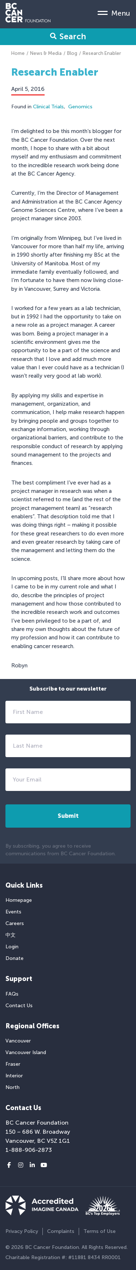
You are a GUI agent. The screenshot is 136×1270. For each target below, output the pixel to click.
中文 (10, 935)
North (12, 1087)
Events (13, 912)
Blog (72, 53)
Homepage (18, 900)
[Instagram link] (20, 1165)
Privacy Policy (21, 1231)
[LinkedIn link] (32, 1165)
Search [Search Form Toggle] (68, 36)
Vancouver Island (25, 1052)
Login (11, 947)
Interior (14, 1076)
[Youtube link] (44, 1165)
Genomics (80, 107)
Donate (14, 958)
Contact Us (19, 1005)
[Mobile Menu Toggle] (114, 12)
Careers (14, 923)
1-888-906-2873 (28, 1149)
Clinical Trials (48, 107)
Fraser (12, 1064)
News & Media (46, 53)
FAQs (11, 994)
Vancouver (18, 1041)
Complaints (60, 1231)
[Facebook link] (9, 1165)
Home (18, 53)
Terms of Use (99, 1231)
